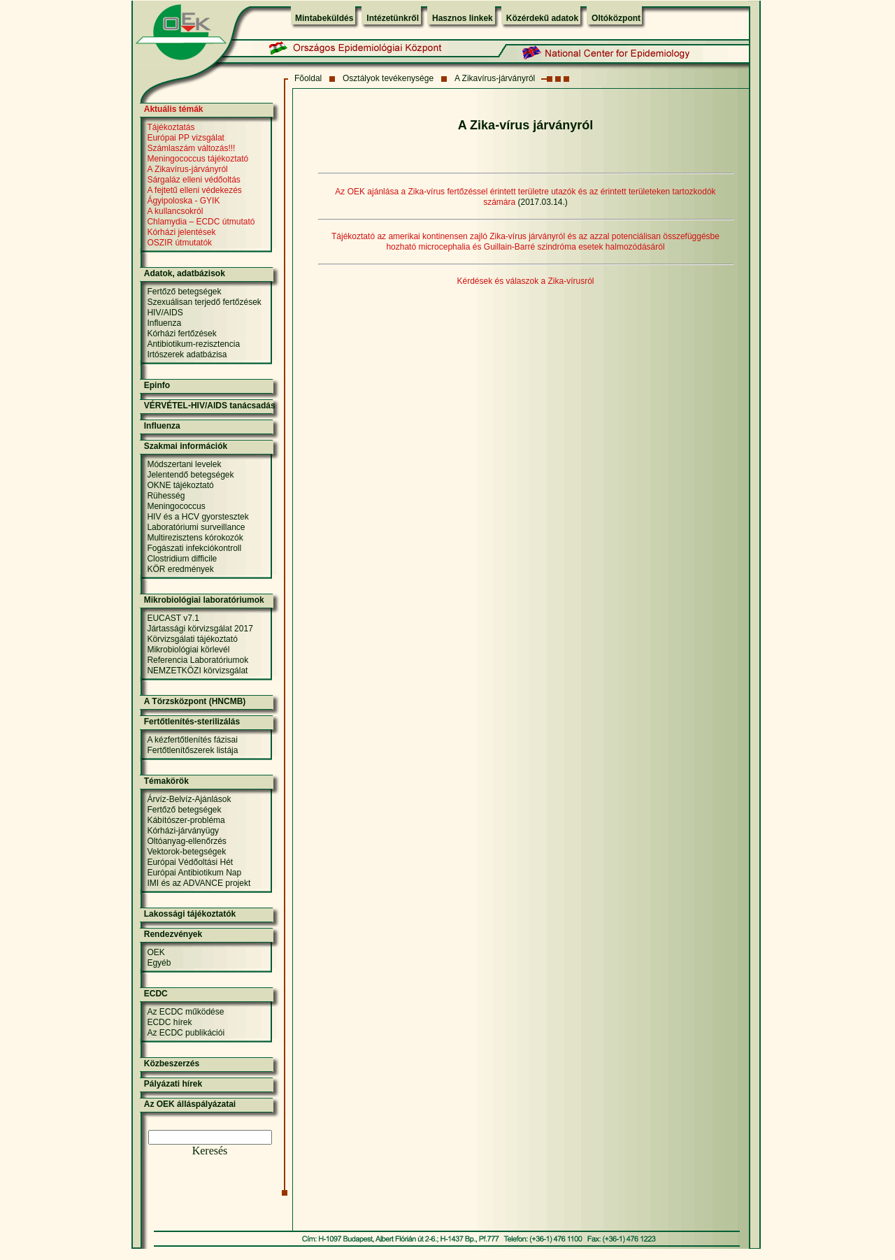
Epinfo (157, 385)
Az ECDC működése (185, 1012)
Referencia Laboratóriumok (197, 660)
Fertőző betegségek (184, 291)
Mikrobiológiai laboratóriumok (204, 600)
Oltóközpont (616, 18)
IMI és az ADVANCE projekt (198, 883)
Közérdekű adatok (542, 18)
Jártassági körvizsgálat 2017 (199, 628)
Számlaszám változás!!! (191, 148)
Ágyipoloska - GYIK (183, 201)
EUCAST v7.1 (173, 618)
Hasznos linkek (462, 18)
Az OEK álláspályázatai (190, 1104)
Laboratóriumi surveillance (196, 527)
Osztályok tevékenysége (388, 78)
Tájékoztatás (170, 127)
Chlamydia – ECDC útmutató (201, 222)
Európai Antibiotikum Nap (194, 873)
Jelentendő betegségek (190, 475)
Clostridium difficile (182, 559)
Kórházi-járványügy (183, 831)
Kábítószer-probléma (185, 820)
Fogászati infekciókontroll (194, 548)
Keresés (210, 1151)
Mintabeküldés (324, 18)
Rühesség (166, 496)
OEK (155, 952)
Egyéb (159, 963)
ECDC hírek (169, 1022)
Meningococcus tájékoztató (197, 159)
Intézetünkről (392, 18)
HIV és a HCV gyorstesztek (197, 517)
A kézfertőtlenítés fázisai (192, 740)
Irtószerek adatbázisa (187, 354)
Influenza (164, 323)
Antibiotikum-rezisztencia (193, 344)
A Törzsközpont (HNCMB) (195, 701)
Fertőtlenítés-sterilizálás (192, 721)
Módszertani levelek (184, 464)
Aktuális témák (173, 109)
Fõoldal (308, 78)
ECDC (156, 993)
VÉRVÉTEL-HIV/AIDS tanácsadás (209, 405)
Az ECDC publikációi (185, 1033)
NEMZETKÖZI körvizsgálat (197, 670)
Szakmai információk (185, 446)
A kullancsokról (175, 211)
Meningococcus (176, 506)
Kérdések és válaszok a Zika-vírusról (525, 281)
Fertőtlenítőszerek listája (192, 750)
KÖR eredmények (180, 569)
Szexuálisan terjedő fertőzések (204, 302)
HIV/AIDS (164, 312)
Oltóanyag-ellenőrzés (186, 841)
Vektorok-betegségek (186, 852)
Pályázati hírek (173, 1084)
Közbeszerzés (171, 1063)
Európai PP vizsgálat (185, 138)
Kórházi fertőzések (181, 333)
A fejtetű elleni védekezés (194, 190)
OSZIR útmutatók (179, 243)
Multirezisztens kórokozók (195, 538)
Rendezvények (173, 934)
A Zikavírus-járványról (494, 78)
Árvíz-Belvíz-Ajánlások (189, 799)
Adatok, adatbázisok (184, 273)
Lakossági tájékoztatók (190, 914)
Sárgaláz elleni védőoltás (193, 180)
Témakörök (166, 781)
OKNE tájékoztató (180, 485)
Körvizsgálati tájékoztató (192, 639)
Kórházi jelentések (181, 232)
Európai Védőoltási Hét (190, 862)
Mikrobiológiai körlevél (188, 649)
